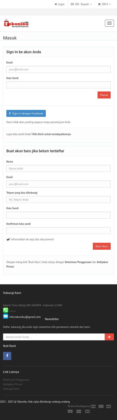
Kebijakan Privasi (12, 384)
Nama (9, 161)
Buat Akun (102, 246)
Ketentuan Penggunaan (16, 380)
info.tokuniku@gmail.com (25, 317)
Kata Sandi (12, 78)
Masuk (104, 95)
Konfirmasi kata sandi (18, 224)
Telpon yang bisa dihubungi (21, 192)
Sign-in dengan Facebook (26, 113)
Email (9, 62)
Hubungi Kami (11, 389)
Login (60, 4)
